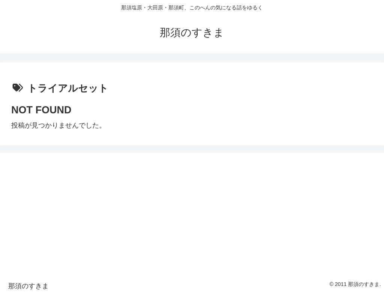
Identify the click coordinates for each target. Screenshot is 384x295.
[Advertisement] (192, 212)
